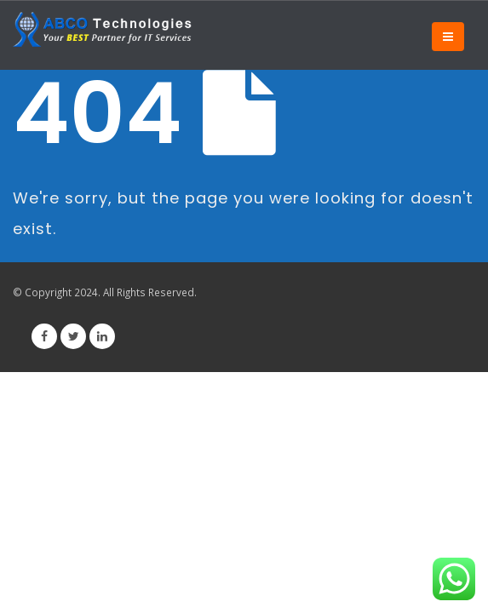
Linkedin (102, 336)
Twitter (73, 336)
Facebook (44, 336)
